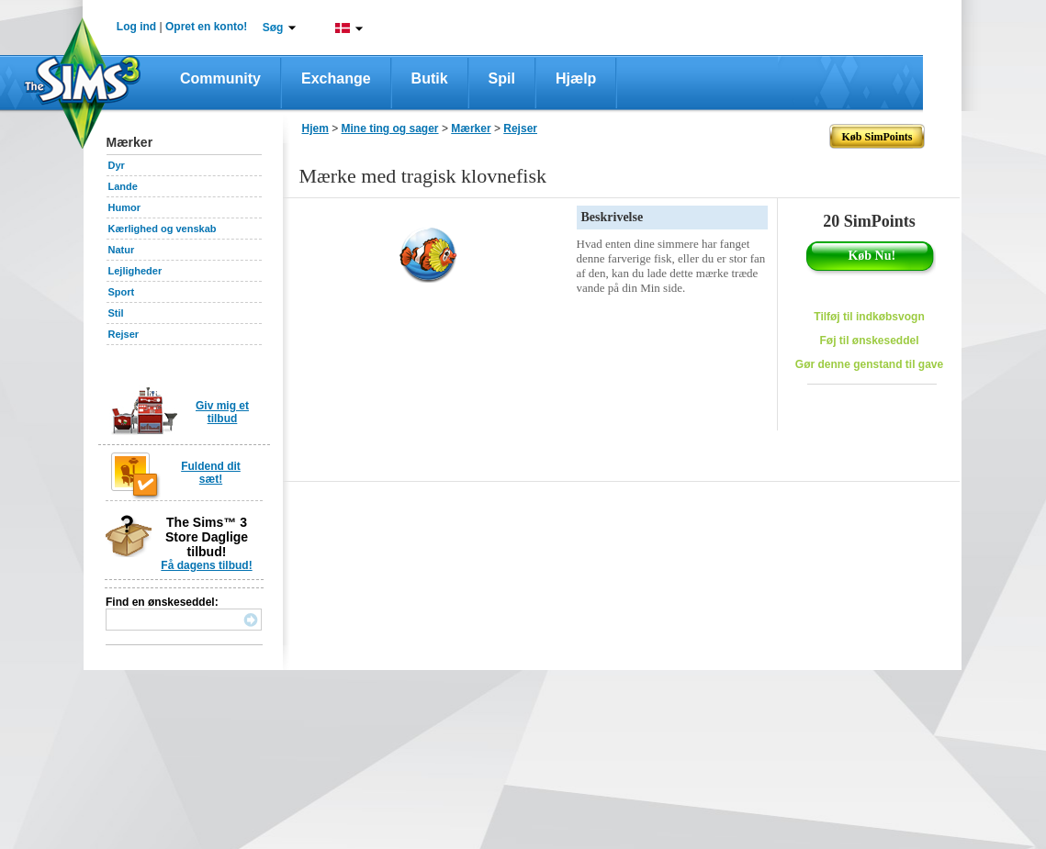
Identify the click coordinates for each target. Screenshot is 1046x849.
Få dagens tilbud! (206, 565)
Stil (116, 312)
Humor (124, 207)
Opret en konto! (206, 26)
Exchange (336, 78)
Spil (502, 78)
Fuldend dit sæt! (211, 473)
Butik (429, 78)
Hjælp (576, 78)
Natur (121, 249)
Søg (273, 27)
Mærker (470, 128)
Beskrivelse (612, 217)
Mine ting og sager (390, 128)
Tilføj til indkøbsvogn (869, 316)
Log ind (136, 26)
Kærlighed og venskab (162, 228)
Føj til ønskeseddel (868, 340)
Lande (123, 186)
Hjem (315, 128)
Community (220, 78)
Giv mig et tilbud (222, 412)
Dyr (116, 165)
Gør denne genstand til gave (869, 364)
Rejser (124, 334)
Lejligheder (135, 270)
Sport (121, 291)
